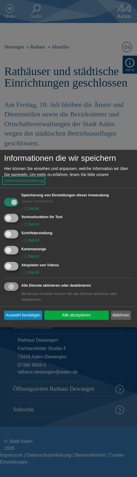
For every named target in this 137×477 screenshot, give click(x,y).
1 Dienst (30, 208)
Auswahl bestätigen (23, 315)
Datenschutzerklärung (23, 180)
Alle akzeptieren (76, 315)
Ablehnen (120, 315)
